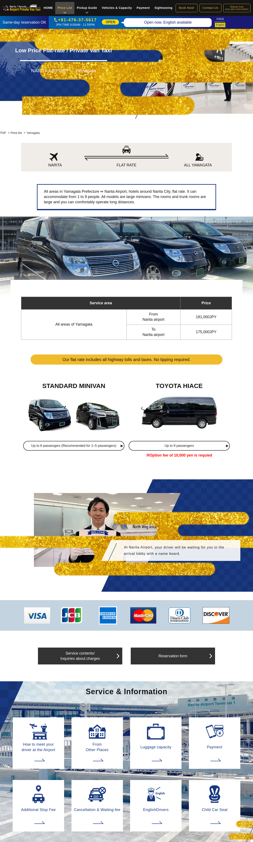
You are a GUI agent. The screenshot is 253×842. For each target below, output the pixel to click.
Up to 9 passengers (179, 445)
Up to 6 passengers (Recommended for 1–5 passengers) (73, 445)
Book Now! (186, 7)
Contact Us (210, 7)
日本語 (220, 19)
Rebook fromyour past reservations (237, 8)
